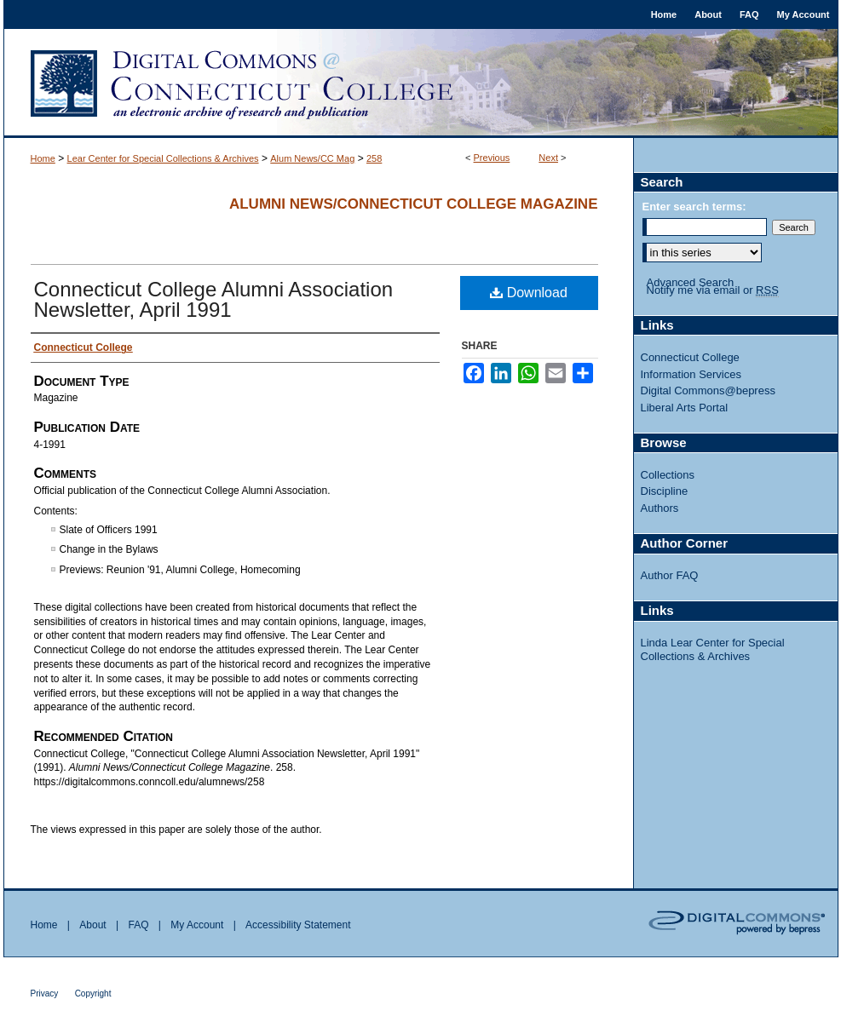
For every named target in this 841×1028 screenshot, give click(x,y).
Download (528, 292)
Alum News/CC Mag (312, 158)
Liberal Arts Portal (685, 407)
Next (548, 157)
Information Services (691, 374)
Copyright (93, 993)
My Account (196, 925)
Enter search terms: (694, 206)
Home (43, 158)
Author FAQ (670, 575)
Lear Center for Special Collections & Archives (163, 158)
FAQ (138, 925)
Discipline (664, 491)
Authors (660, 508)
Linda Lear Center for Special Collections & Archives (713, 649)
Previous (492, 157)
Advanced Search (690, 282)
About (92, 925)
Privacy (45, 993)
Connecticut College (690, 357)
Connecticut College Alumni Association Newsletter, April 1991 (214, 299)
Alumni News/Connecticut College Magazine (413, 204)
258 (374, 158)
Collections (668, 474)
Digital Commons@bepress (708, 390)
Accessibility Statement (297, 925)
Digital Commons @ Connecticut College (420, 83)
